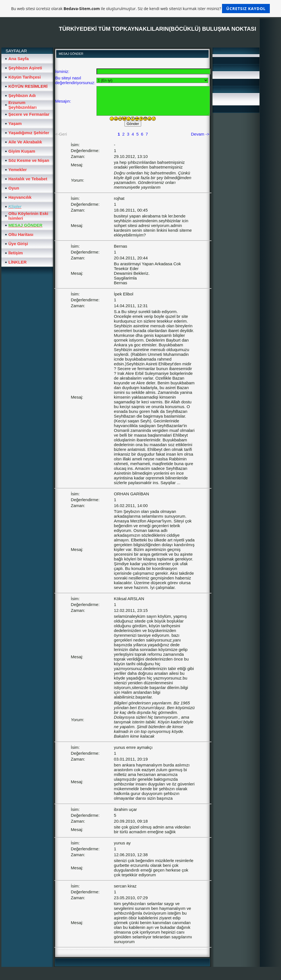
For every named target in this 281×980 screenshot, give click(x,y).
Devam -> (200, 134)
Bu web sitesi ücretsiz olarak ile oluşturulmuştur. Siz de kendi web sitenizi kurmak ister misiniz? (140, 8)
